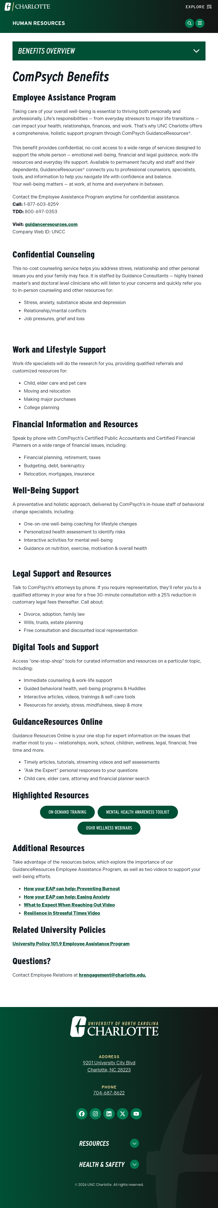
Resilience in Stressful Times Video (62, 913)
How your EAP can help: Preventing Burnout (72, 888)
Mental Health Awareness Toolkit (137, 812)
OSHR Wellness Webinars (109, 828)
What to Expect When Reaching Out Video (69, 905)
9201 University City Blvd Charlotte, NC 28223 (109, 1066)
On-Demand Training (67, 812)
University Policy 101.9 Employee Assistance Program (70, 944)
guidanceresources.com (51, 224)
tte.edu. (112, 975)
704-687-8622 (109, 1093)
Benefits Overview (46, 51)
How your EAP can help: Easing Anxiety (67, 897)
